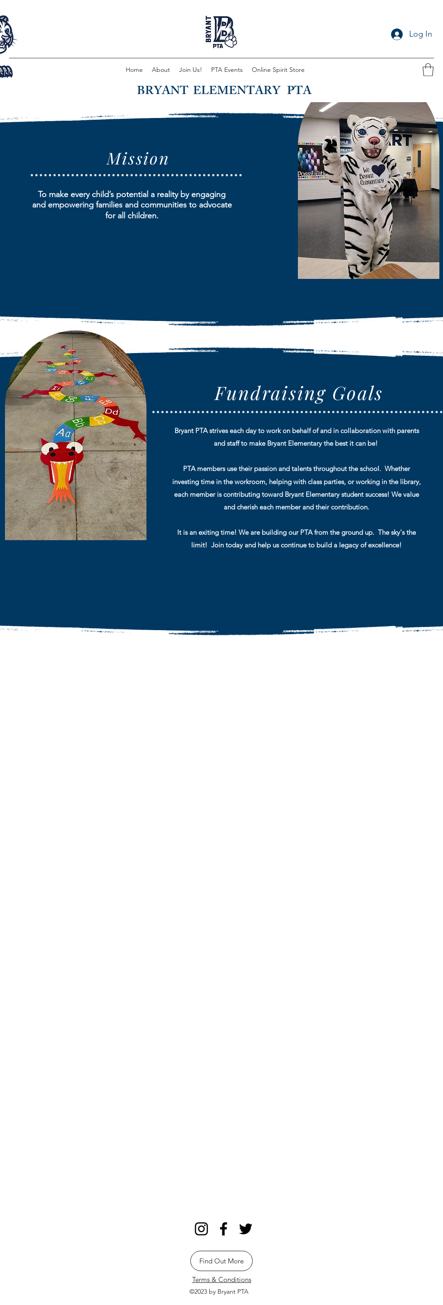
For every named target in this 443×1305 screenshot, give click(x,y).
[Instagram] (201, 1229)
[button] (428, 69)
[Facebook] (223, 1229)
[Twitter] (245, 1229)
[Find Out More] (221, 1261)
